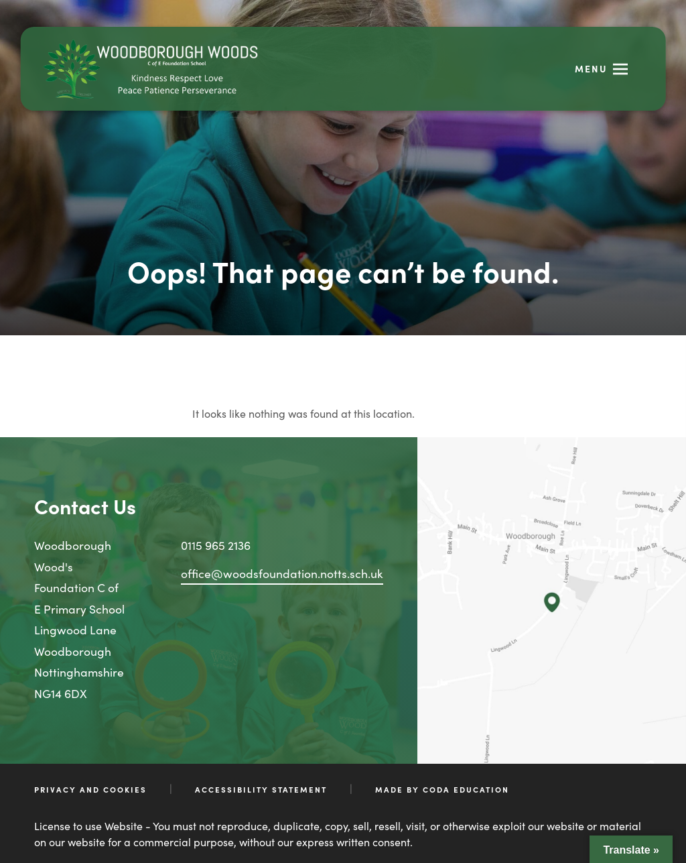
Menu (591, 68)
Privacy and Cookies (90, 789)
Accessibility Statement (261, 789)
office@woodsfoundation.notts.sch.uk (282, 573)
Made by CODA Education (442, 789)
